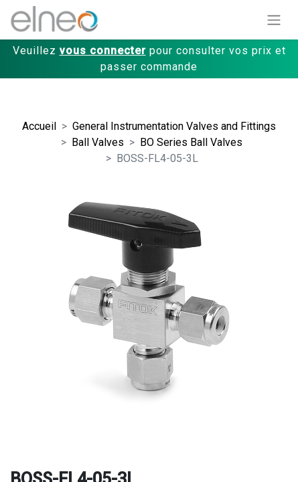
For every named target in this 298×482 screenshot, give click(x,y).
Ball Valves (98, 142)
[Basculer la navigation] (274, 19)
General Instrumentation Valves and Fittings (174, 126)
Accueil (39, 126)
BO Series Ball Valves (191, 142)
